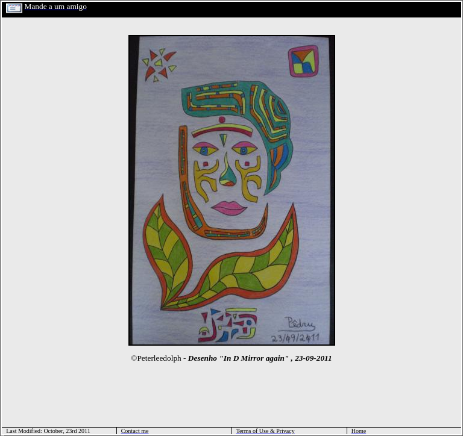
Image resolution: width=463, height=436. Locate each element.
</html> (2, 434)
